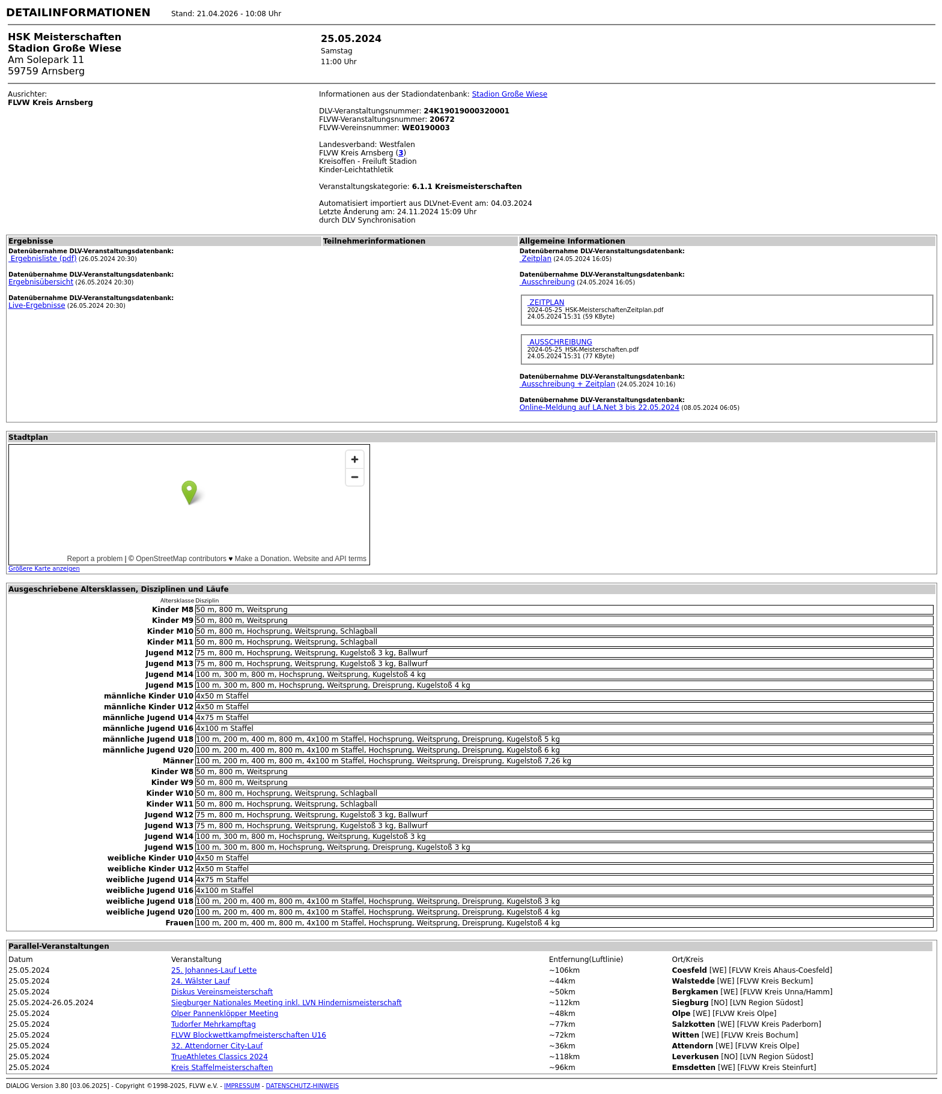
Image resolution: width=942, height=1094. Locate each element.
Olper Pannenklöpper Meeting (224, 1013)
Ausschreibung (547, 282)
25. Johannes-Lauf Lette (214, 970)
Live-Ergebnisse (36, 305)
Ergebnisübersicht (40, 282)
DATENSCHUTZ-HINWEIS (302, 1086)
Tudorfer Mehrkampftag (213, 1024)
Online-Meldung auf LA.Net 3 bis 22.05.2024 (599, 407)
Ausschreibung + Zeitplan (567, 384)
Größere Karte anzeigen (44, 568)
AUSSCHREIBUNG (559, 342)
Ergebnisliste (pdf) (42, 258)
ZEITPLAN (546, 302)
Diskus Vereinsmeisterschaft (222, 992)
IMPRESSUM (242, 1086)
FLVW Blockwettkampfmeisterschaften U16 (248, 1035)
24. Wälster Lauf (200, 981)
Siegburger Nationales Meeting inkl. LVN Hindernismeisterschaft (286, 1003)
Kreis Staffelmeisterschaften (222, 1067)
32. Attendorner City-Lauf (217, 1046)
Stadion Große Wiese (509, 94)
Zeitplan (536, 258)
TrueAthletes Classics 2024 (219, 1057)
